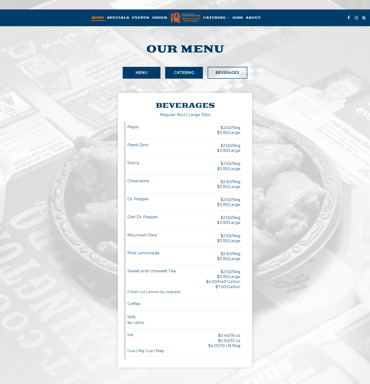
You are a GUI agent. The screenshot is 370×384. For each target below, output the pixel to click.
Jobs (237, 18)
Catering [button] (216, 18)
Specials (118, 18)
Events (140, 18)
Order (159, 18)
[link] (185, 18)
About (253, 18)
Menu (98, 18)
